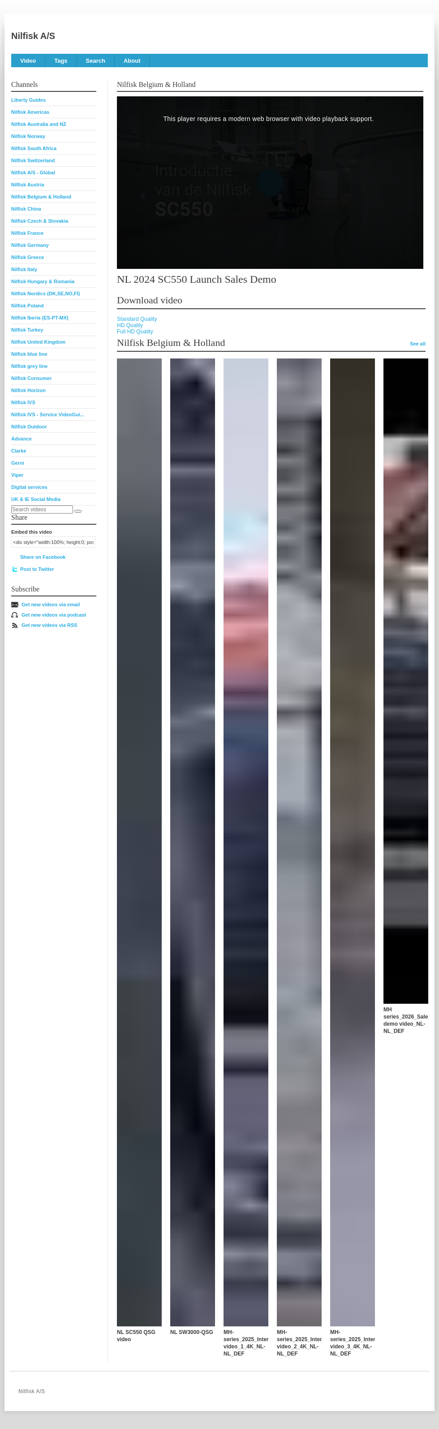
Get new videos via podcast (54, 614)
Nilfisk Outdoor (29, 426)
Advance (21, 438)
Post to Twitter (37, 569)
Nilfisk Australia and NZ (38, 124)
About (132, 60)
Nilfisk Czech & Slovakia (39, 221)
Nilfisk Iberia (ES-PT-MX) (40, 317)
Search (95, 60)
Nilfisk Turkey (27, 329)
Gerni (17, 463)
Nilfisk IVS (23, 402)
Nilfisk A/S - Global (33, 172)
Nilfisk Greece (27, 257)
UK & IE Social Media (35, 499)
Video (28, 60)
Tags (60, 60)
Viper (17, 475)
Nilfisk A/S (33, 36)
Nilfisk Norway (28, 136)
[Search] (78, 511)
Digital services (29, 487)
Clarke (18, 450)
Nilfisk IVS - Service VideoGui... (47, 414)
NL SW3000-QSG (191, 1332)
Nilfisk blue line (29, 354)
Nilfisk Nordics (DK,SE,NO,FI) (45, 293)
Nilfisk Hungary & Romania (42, 281)
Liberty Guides (28, 100)
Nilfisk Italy (24, 269)
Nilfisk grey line (29, 366)
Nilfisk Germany (30, 245)
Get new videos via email (51, 604)
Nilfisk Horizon (28, 390)
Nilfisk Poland (27, 305)
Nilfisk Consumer (31, 378)
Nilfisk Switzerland (33, 160)
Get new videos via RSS (49, 625)
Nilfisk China (26, 209)
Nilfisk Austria (27, 184)
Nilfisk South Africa (33, 148)
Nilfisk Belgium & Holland (41, 196)
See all (418, 343)
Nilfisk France (27, 233)
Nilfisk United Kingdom (38, 342)
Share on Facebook (42, 557)
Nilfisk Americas (30, 112)
